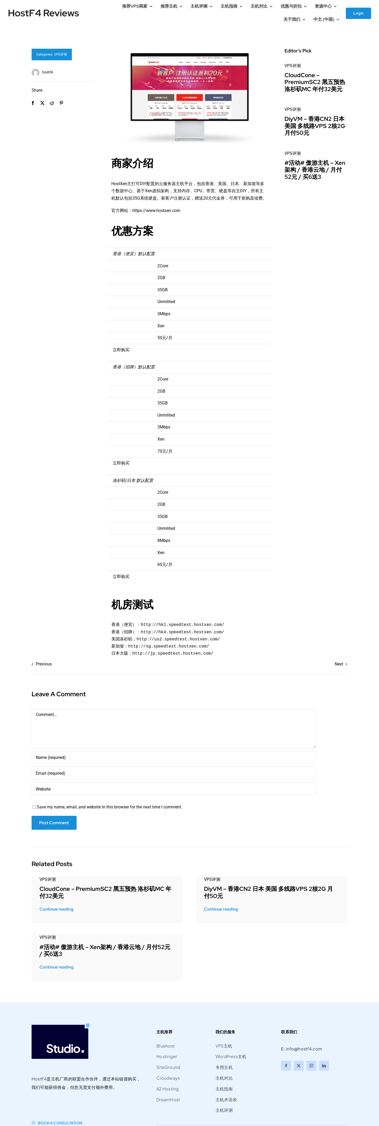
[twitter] (299, 1066)
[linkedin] (324, 1066)
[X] (42, 103)
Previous (44, 663)
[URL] (174, 789)
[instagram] (311, 1066)
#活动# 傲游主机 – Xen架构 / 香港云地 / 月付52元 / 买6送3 (315, 170)
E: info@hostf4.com (301, 1048)
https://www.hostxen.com (156, 210)
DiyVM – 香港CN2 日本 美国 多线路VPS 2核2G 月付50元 (315, 126)
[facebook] (286, 1066)
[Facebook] (33, 103)
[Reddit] (52, 103)
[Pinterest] (61, 103)
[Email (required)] (174, 773)
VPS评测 (60, 54)
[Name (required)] (174, 757)
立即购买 (121, 349)
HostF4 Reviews (43, 13)
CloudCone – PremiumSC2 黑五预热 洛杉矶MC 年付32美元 (315, 82)
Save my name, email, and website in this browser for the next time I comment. (109, 806)
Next (339, 663)
